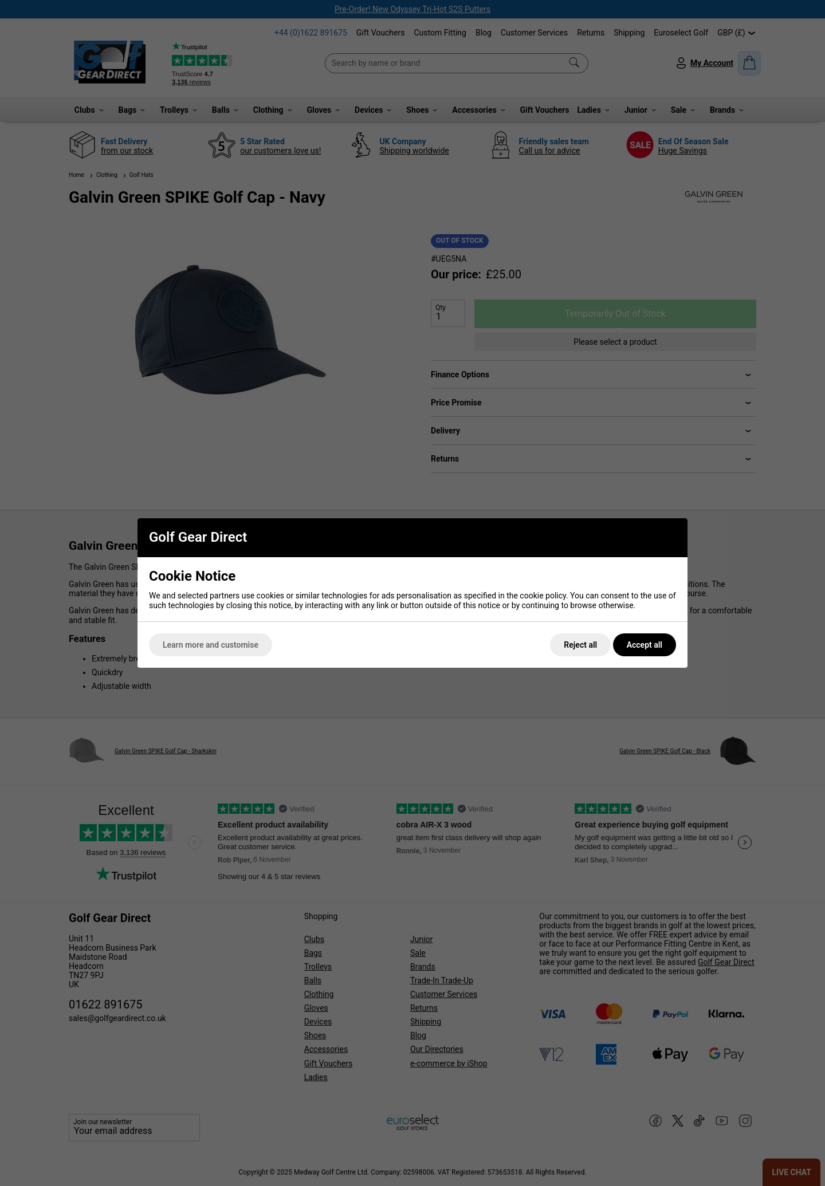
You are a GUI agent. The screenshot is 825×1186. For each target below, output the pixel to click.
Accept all (644, 644)
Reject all (580, 644)
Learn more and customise (210, 644)
